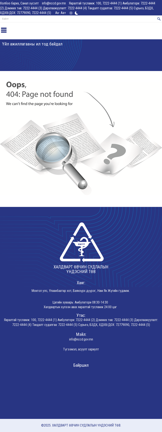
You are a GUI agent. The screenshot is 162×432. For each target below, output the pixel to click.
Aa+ (63, 13)
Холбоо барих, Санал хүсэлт (19, 3)
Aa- (57, 13)
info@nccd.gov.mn (54, 3)
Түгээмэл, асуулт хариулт (81, 349)
